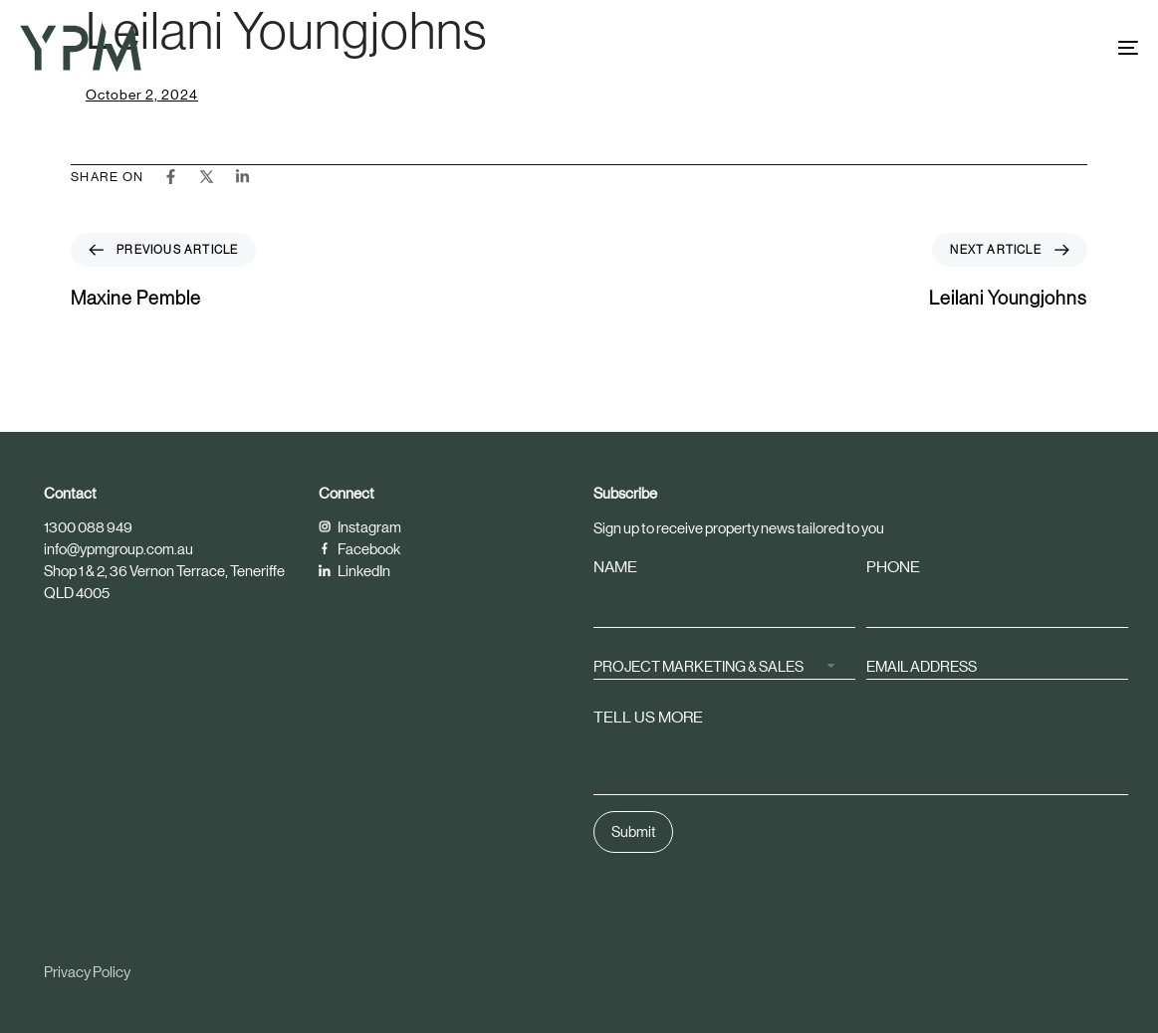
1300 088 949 (88, 526)
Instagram (360, 526)
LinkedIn (354, 570)
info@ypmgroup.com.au (118, 548)
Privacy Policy (87, 971)
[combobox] (724, 665)
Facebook (359, 548)
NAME (615, 567)
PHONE (894, 567)
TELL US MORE (648, 718)
